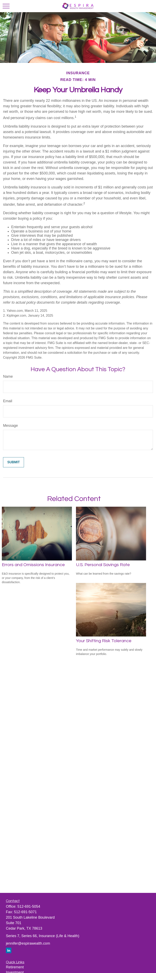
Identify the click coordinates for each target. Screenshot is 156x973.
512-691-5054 (28, 906)
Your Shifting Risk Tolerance (103, 641)
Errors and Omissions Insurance (33, 564)
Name (8, 376)
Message (10, 426)
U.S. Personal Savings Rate (103, 564)
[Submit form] (13, 462)
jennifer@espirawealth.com (28, 943)
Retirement (15, 967)
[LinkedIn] (8, 950)
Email (7, 401)
